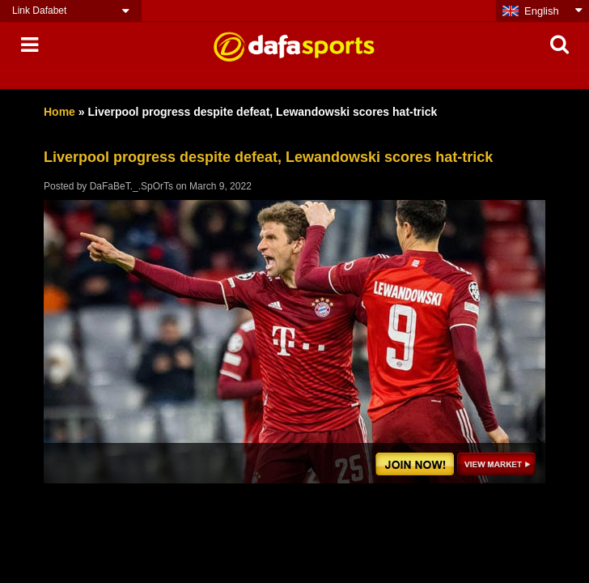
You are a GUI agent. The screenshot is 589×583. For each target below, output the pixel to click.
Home (59, 111)
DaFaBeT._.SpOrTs (131, 186)
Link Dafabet (39, 10)
